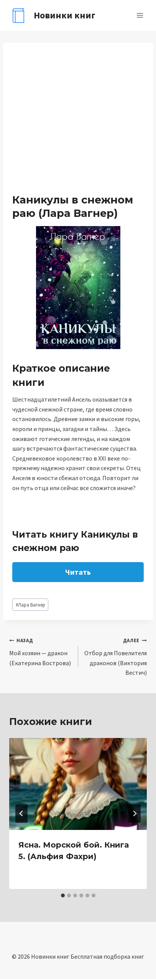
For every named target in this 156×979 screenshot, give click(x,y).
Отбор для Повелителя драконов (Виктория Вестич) (115, 655)
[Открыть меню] (140, 15)
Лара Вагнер (30, 605)
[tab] (63, 895)
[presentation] (78, 784)
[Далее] (134, 813)
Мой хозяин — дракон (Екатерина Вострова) (40, 650)
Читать (78, 572)
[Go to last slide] (21, 813)
